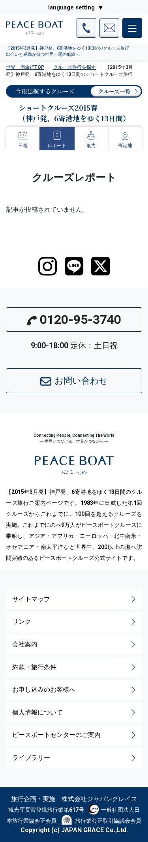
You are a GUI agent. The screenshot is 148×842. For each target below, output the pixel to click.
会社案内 (74, 644)
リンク (74, 622)
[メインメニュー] (132, 28)
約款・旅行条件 (74, 667)
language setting (71, 7)
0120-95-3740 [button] (74, 319)
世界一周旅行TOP (25, 67)
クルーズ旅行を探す (74, 67)
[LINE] (74, 266)
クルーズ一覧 (114, 91)
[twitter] (100, 266)
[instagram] (47, 266)
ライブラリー (74, 758)
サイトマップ (74, 599)
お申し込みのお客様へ (74, 690)
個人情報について (74, 712)
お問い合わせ (74, 381)
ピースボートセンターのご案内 (74, 735)
